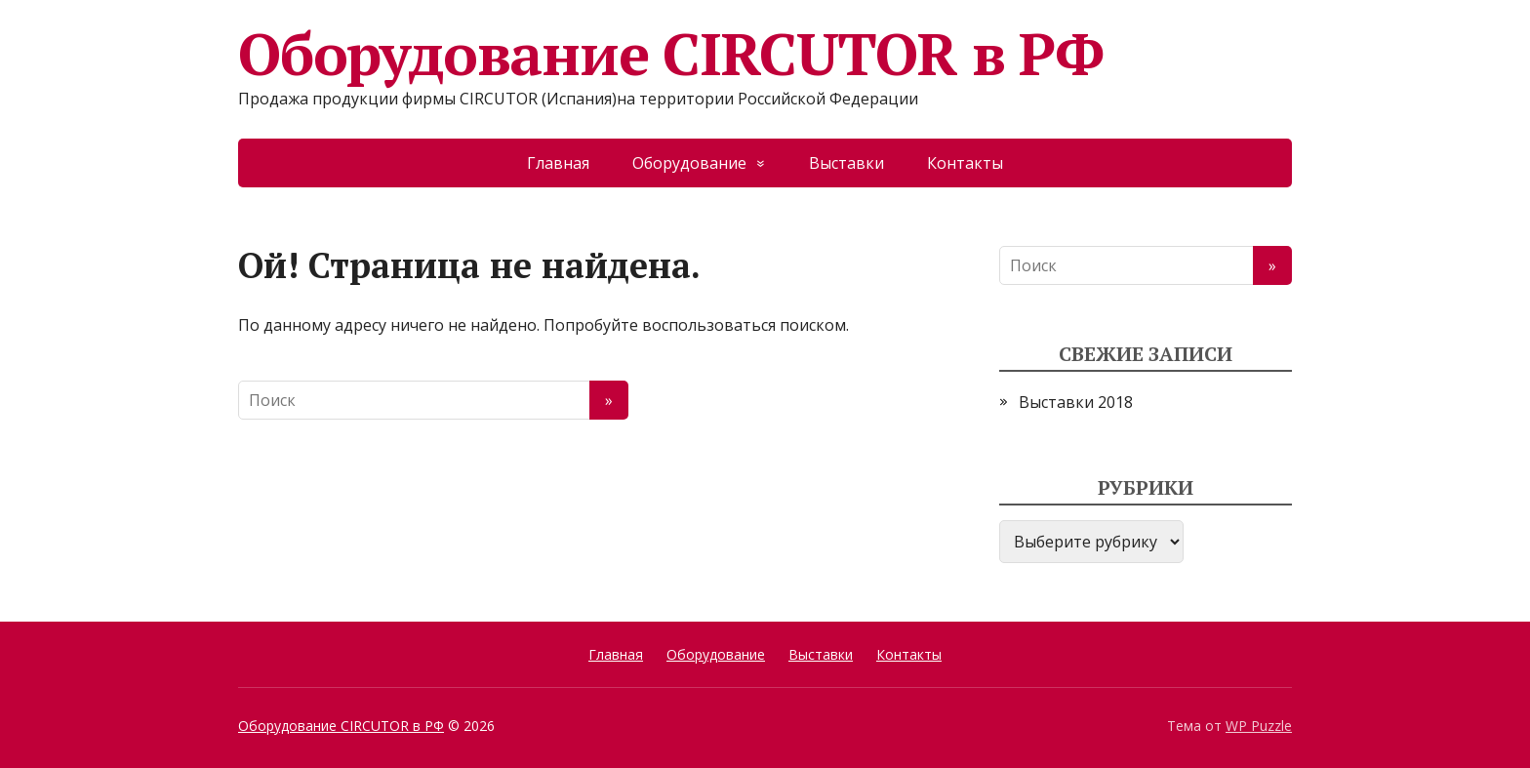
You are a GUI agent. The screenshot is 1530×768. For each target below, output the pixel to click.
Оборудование (689, 163)
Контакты (965, 163)
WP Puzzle (1259, 725)
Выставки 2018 (1076, 402)
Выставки (846, 163)
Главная (558, 163)
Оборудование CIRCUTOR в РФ (671, 53)
